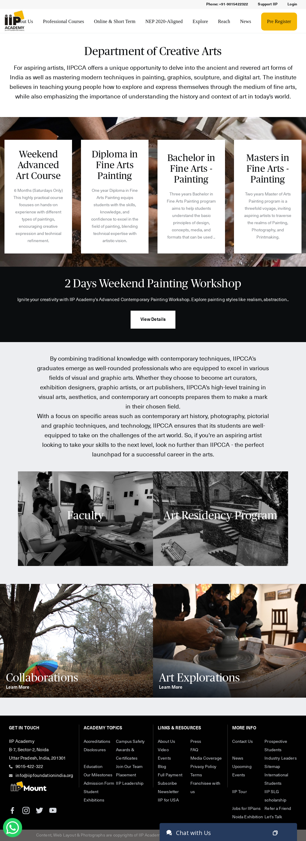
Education (93, 767)
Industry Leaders (280, 758)
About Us (23, 21)
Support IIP (268, 4)
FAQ (194, 750)
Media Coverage (206, 758)
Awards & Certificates (126, 754)
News (245, 21)
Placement (126, 775)
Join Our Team (129, 767)
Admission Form (99, 783)
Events (164, 758)
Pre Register (279, 21)
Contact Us (242, 742)
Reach (224, 21)
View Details (153, 320)
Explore (200, 21)
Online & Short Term (115, 21)
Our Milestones (98, 775)
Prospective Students (275, 746)
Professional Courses (63, 21)
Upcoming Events (242, 771)
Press (195, 742)
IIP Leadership (129, 783)
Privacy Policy (203, 767)
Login (292, 4)
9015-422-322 (29, 766)
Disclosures (95, 750)
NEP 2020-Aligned (164, 21)
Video (163, 750)
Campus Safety (130, 742)
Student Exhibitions (94, 796)
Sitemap (272, 767)
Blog (162, 767)
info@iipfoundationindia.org (44, 775)
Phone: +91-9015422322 (227, 4)
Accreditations (97, 742)
